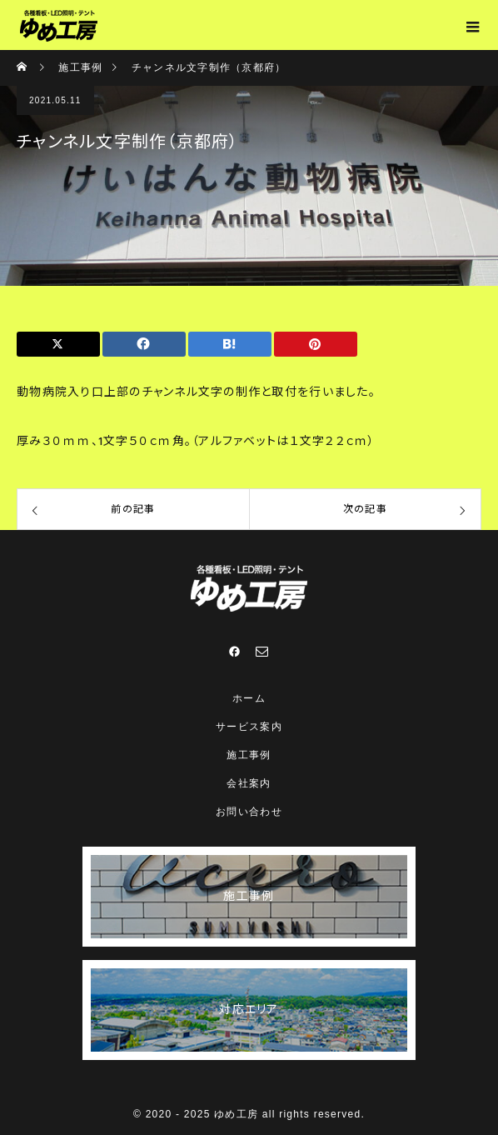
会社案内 (249, 783)
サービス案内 (249, 726)
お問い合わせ (249, 812)
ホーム (249, 698)
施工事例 (249, 755)
